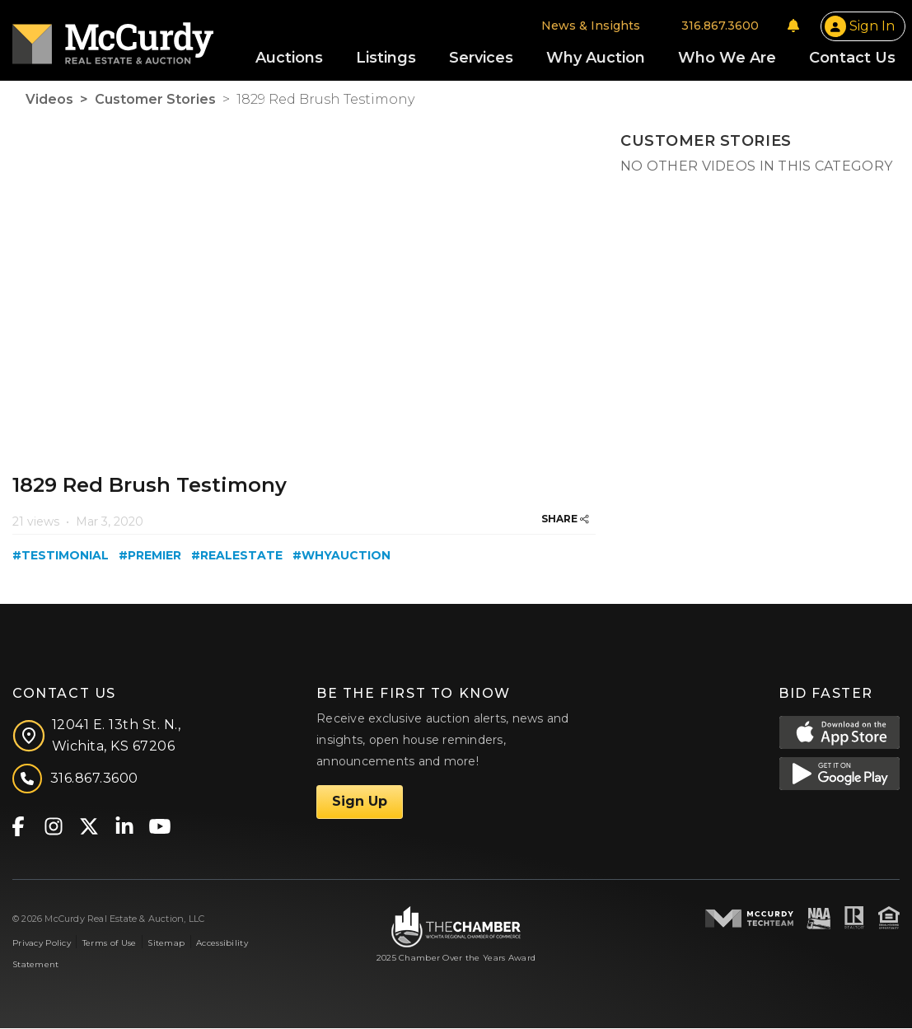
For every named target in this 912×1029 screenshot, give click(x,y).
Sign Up (359, 803)
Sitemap (166, 943)
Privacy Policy (41, 943)
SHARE (565, 520)
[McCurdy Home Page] (112, 38)
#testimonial (60, 557)
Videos (49, 101)
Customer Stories (155, 101)
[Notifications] (793, 26)
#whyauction (341, 557)
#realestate (237, 557)
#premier (150, 557)
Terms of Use (109, 943)
